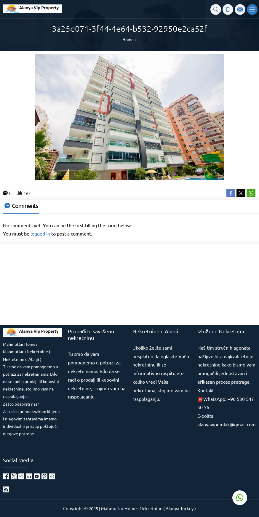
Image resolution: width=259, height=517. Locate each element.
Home (128, 39)
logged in (40, 233)
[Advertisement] (47, 284)
